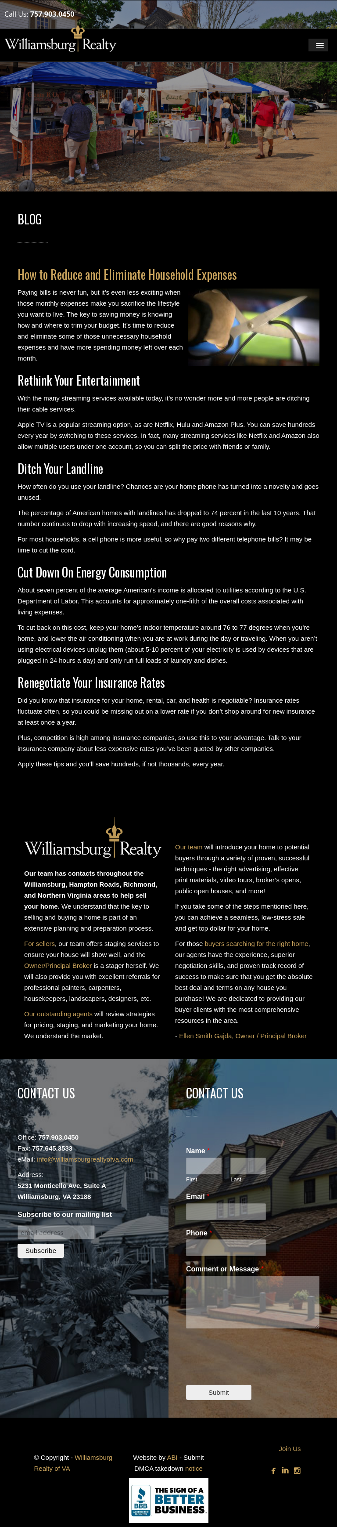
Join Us (290, 1448)
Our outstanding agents (58, 1014)
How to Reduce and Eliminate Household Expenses (127, 274)
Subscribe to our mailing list (65, 1214)
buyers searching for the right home (256, 943)
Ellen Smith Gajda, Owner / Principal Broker (243, 1036)
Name (198, 1151)
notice (194, 1468)
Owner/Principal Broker (58, 965)
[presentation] (252, 1370)
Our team (189, 847)
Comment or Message (225, 1269)
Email (197, 1196)
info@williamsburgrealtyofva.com (85, 1159)
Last (235, 1179)
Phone (199, 1233)
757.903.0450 (52, 14)
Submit (218, 1392)
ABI (172, 1457)
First (191, 1179)
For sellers (39, 943)
